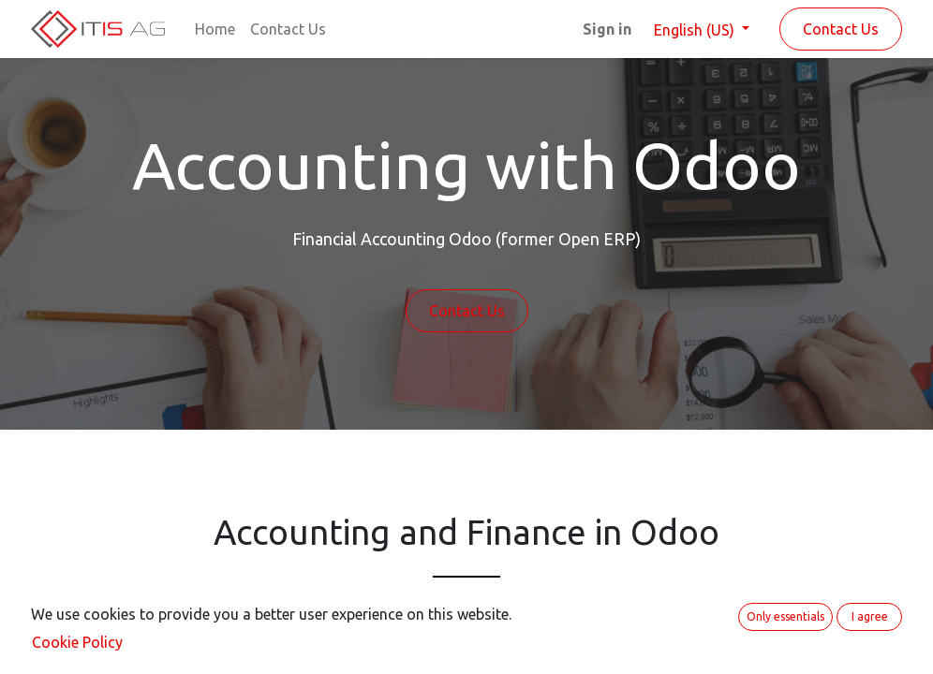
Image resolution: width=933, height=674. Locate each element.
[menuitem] (215, 29)
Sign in (607, 29)
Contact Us (841, 29)
